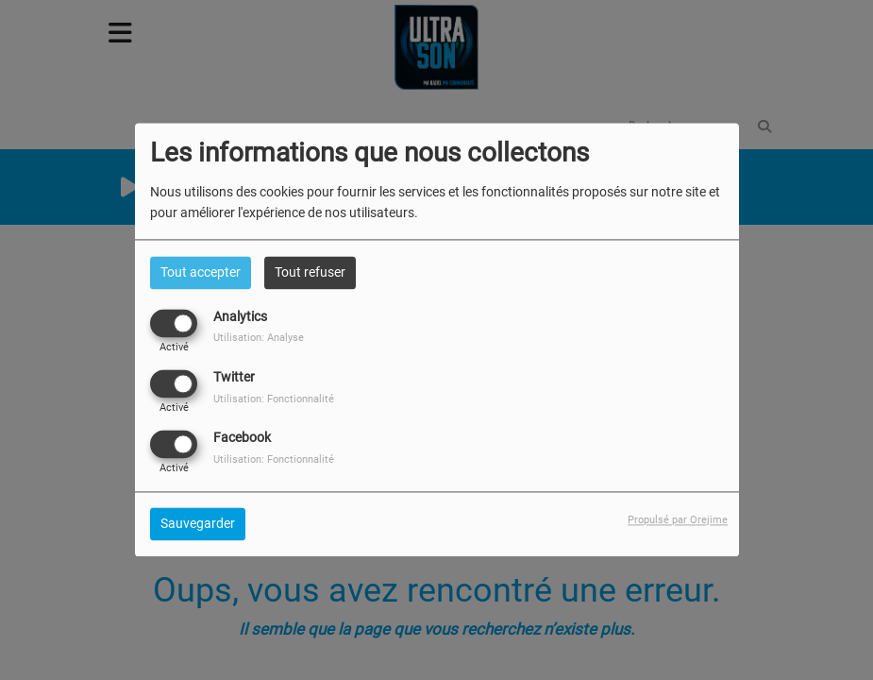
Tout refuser (310, 272)
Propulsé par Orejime (678, 521)
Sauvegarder (197, 524)
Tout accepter (200, 272)
